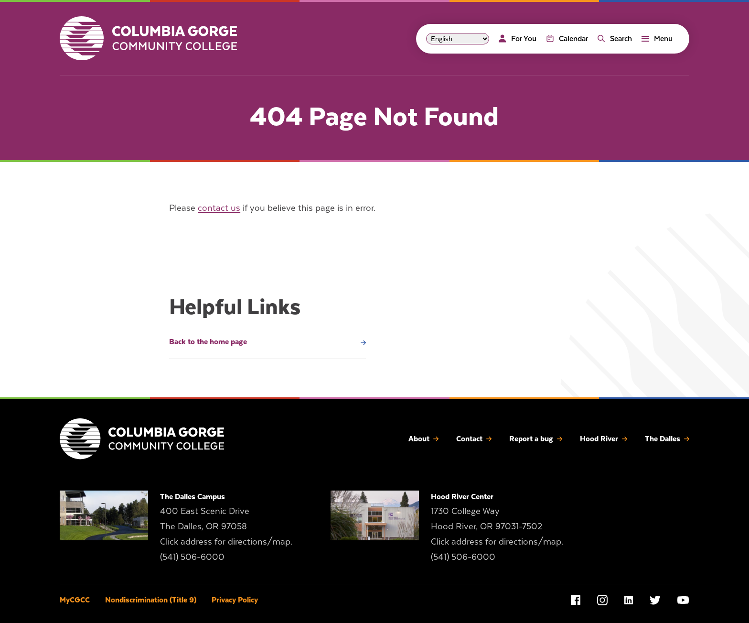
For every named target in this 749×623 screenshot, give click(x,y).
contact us (219, 208)
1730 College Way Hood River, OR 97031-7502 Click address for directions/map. (497, 526)
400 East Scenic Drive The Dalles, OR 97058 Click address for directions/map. (226, 526)
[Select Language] (457, 38)
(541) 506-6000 (192, 557)
